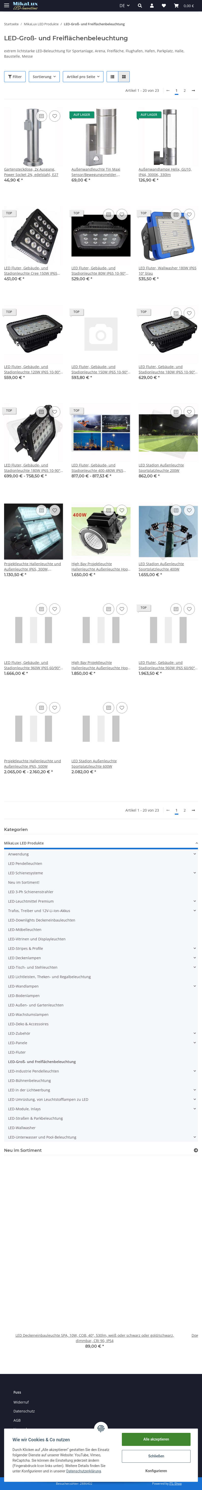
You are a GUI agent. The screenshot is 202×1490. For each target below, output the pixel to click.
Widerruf (21, 1402)
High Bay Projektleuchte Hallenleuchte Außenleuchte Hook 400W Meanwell (100, 566)
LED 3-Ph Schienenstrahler (30, 891)
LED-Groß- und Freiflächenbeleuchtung (42, 1061)
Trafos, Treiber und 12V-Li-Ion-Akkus (39, 910)
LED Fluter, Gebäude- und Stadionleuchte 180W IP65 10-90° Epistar (167, 369)
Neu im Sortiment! (23, 882)
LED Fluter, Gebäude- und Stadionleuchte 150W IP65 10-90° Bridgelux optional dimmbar (99, 369)
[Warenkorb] (184, 6)
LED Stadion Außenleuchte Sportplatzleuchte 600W (94, 764)
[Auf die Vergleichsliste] (41, 116)
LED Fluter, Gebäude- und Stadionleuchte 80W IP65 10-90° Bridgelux (98, 271)
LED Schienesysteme (25, 872)
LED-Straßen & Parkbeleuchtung (35, 1118)
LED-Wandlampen (23, 986)
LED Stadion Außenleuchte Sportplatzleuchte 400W (161, 566)
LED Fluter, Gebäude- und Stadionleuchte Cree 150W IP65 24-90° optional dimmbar (30, 271)
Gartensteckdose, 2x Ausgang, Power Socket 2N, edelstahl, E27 (31, 172)
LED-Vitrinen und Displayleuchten (37, 939)
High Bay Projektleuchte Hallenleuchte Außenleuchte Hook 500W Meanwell (100, 665)
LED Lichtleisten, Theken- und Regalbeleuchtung (49, 976)
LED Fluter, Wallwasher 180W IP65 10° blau (167, 271)
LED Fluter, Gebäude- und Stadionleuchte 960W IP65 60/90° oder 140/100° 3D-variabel (167, 665)
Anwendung (18, 854)
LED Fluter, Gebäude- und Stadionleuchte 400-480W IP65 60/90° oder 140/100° (97, 468)
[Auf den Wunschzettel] (54, 116)
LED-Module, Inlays (24, 1108)
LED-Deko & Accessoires (28, 1023)
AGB (17, 1420)
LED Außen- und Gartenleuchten (36, 1005)
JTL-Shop (175, 1483)
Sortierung (42, 76)
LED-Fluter (17, 1052)
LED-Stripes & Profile (25, 948)
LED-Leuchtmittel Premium (31, 901)
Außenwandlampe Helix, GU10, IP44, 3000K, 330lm (165, 172)
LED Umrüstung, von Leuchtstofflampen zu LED (48, 1099)
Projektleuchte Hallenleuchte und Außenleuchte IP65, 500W (32, 764)
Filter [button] (15, 76)
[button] (140, 6)
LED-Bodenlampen (24, 995)
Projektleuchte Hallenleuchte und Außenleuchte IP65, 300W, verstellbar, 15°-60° (32, 566)
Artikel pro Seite (81, 76)
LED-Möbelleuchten (24, 929)
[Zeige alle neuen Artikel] (196, 1150)
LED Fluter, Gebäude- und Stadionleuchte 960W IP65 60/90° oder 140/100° (32, 665)
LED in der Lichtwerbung (29, 1090)
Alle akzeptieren (156, 1439)
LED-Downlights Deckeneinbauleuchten (41, 920)
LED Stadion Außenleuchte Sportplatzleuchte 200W (161, 468)
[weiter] (193, 90)
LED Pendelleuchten (25, 863)
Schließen (156, 1456)
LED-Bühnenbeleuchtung (29, 1080)
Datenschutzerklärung (83, 1471)
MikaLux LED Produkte (24, 843)
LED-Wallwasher (22, 1127)
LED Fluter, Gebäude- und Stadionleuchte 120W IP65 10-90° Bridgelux (32, 369)
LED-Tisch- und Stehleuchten (32, 967)
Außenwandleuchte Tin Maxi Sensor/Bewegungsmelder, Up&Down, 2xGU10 (95, 172)
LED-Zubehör (19, 1033)
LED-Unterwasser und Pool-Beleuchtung (42, 1137)
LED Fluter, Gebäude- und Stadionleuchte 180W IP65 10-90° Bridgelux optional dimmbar (32, 468)
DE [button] (122, 5)
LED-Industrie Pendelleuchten (33, 1071)
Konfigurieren (156, 1471)
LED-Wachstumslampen (28, 1014)
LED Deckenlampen (24, 957)
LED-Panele (17, 1042)
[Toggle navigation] (6, 3)
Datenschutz (24, 1411)
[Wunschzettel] (164, 6)
